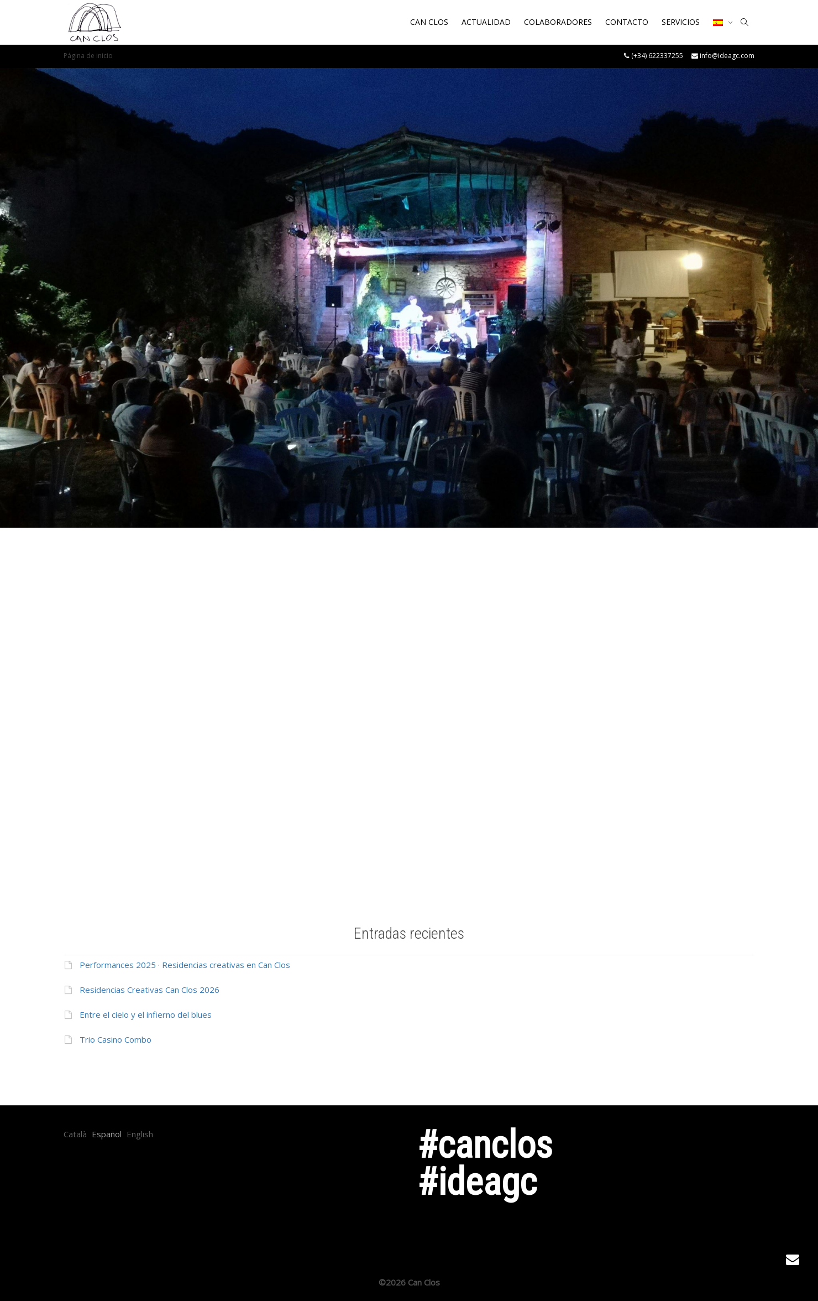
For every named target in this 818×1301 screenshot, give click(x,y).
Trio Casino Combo (115, 1039)
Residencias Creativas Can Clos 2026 (149, 989)
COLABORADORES (558, 22)
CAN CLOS (429, 22)
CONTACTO (626, 22)
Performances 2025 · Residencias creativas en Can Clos (185, 964)
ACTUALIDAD (486, 22)
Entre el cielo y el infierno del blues (146, 1014)
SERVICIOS (681, 22)
